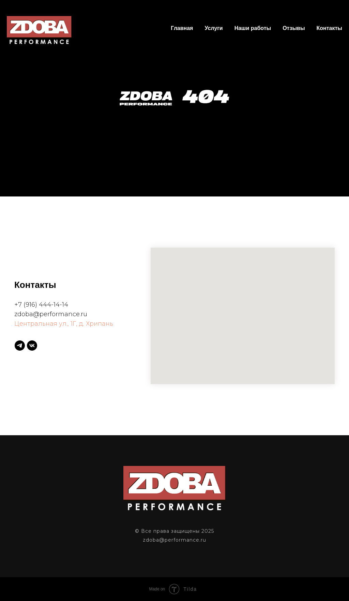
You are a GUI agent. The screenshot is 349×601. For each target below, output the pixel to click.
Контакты (329, 28)
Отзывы (294, 28)
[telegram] (20, 345)
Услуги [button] (213, 28)
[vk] (32, 345)
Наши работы (252, 28)
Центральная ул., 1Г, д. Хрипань (63, 323)
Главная (182, 28)
